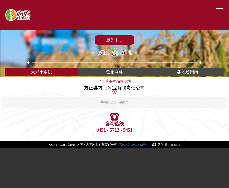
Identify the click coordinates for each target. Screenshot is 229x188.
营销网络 (114, 72)
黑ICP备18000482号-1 (134, 144)
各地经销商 (187, 72)
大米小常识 (41, 72)
